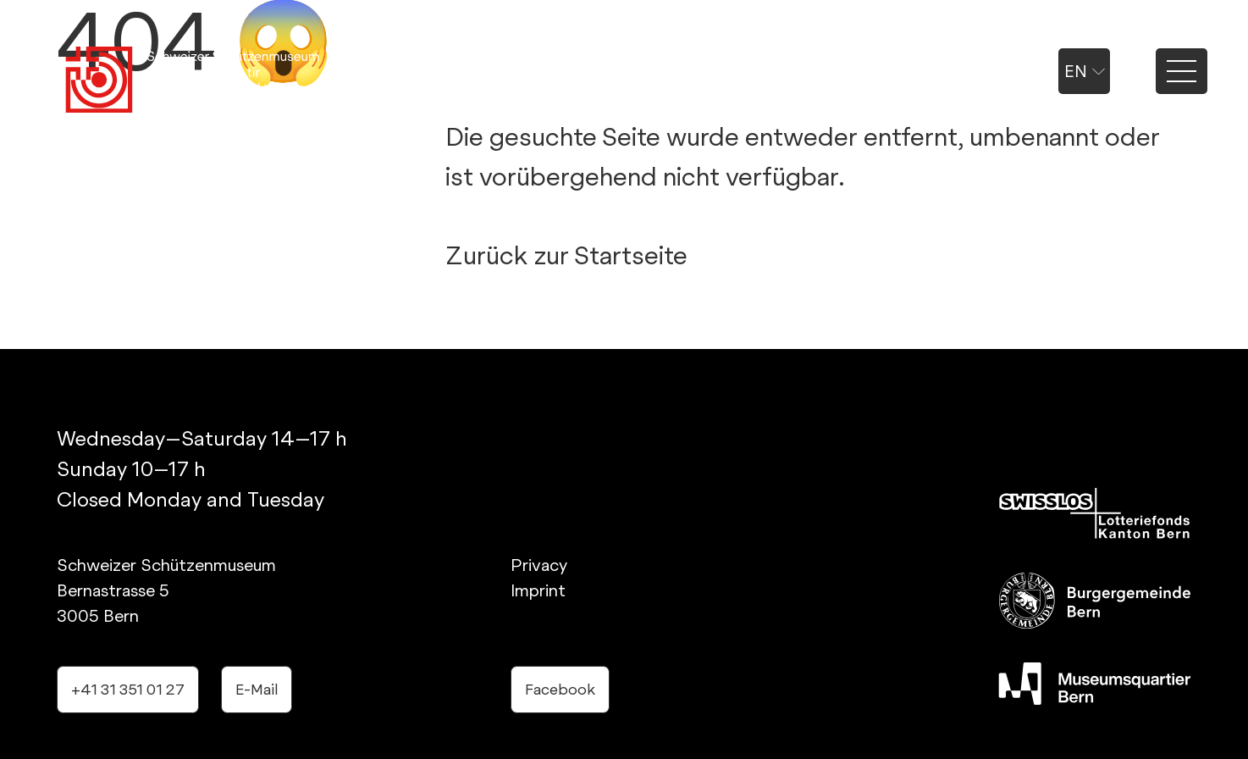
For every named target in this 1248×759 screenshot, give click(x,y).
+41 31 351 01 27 (128, 689)
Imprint (538, 590)
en (1084, 71)
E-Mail (256, 689)
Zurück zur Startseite (566, 255)
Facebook (560, 689)
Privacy (539, 565)
